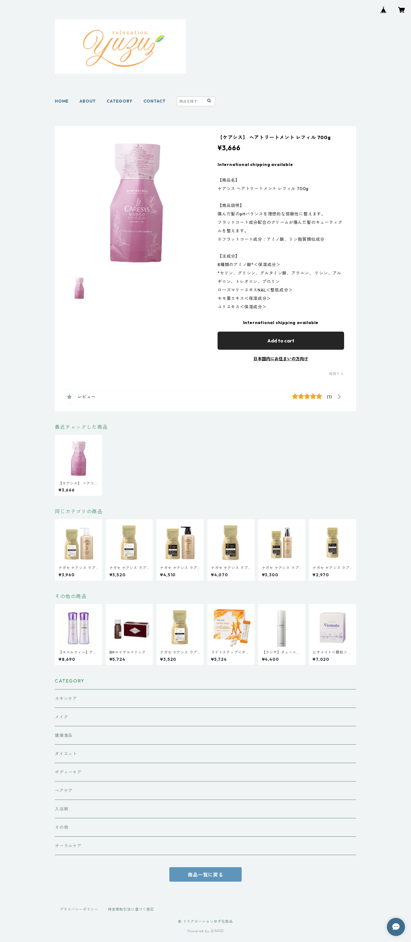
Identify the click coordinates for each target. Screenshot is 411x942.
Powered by (205, 931)
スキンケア (66, 698)
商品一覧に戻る (205, 875)
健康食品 (64, 735)
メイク (61, 717)
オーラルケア (68, 845)
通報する (336, 373)
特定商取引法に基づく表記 (131, 909)
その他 (61, 827)
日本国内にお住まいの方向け (280, 358)
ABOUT (88, 101)
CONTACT (154, 101)
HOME (62, 101)
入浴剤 (61, 809)
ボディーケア (68, 772)
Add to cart (280, 341)
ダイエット (66, 753)
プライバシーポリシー (79, 909)
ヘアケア (64, 790)
